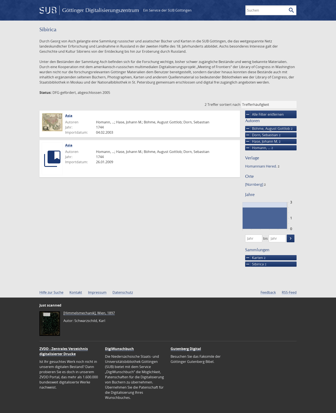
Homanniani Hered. (262, 166)
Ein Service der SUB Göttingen (167, 10)
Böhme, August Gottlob (268, 128)
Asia (68, 115)
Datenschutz (122, 292)
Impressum (97, 292)
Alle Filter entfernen (264, 114)
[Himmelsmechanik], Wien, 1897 (89, 313)
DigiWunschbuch (119, 348)
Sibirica (255, 264)
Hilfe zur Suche (51, 292)
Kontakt (75, 292)
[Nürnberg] (255, 184)
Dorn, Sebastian (262, 135)
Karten (255, 257)
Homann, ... (259, 147)
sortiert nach (229, 104)
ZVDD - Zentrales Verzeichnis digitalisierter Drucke (63, 351)
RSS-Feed (289, 292)
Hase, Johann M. (262, 141)
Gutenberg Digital (186, 348)
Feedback (268, 292)
